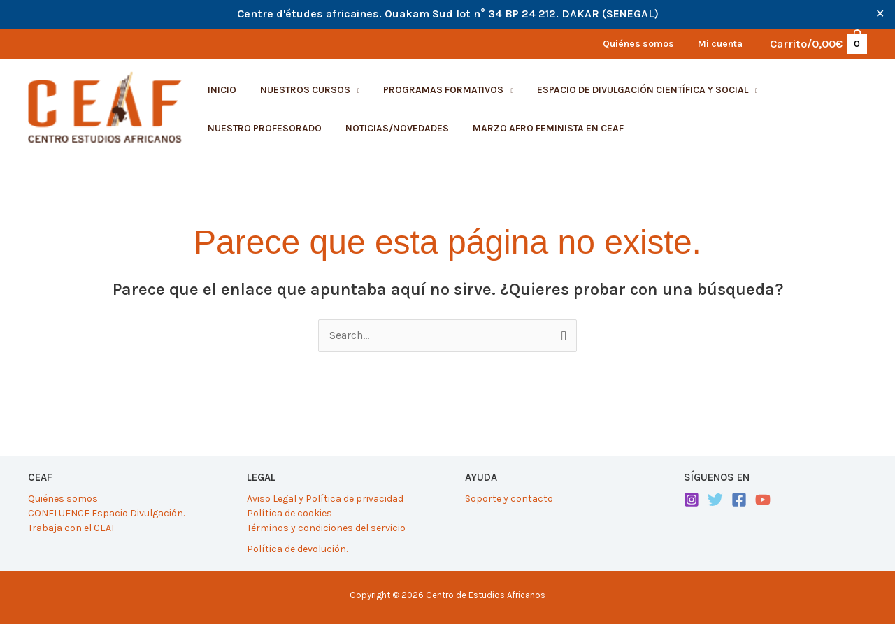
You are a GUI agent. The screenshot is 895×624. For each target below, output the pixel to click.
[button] (304, 90)
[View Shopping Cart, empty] (817, 44)
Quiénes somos (63, 499)
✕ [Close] (880, 14)
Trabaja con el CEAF (72, 528)
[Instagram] (691, 499)
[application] (349, 90)
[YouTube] (763, 499)
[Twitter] (715, 499)
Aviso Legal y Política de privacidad (325, 499)
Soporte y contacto (509, 499)
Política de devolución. (297, 549)
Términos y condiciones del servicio (326, 528)
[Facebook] (739, 499)
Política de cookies (289, 513)
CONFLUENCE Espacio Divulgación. (106, 513)
